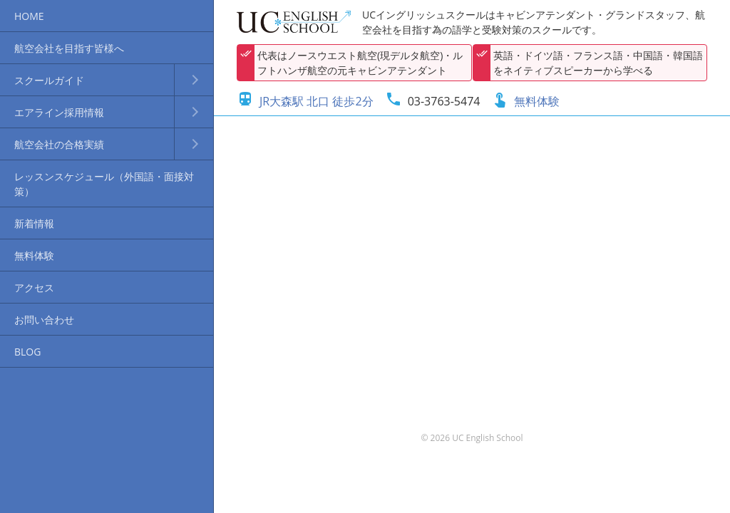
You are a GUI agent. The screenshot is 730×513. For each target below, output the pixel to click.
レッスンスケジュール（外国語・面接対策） (104, 184)
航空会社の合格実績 (59, 144)
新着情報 (34, 223)
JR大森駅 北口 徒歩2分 (305, 101)
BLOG (27, 351)
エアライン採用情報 (59, 112)
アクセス (34, 287)
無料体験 (34, 255)
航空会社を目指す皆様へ (69, 48)
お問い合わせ (44, 319)
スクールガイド (49, 80)
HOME (29, 16)
